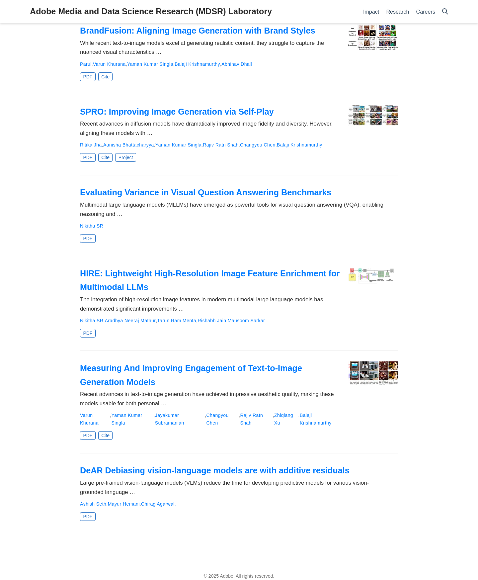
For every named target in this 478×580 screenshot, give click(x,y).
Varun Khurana (109, 64)
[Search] (445, 12)
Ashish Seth (93, 504)
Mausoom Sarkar (246, 320)
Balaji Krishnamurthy (197, 64)
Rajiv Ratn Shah (220, 144)
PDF (87, 76)
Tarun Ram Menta (177, 320)
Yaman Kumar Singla (150, 64)
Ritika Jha (91, 144)
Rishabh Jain (212, 320)
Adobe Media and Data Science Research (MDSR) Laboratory (151, 11)
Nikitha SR (91, 226)
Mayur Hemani (124, 504)
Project (126, 157)
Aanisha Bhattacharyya (128, 144)
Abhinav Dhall (236, 64)
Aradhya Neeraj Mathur (130, 320)
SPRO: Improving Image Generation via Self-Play (177, 111)
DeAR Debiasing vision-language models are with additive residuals (215, 470)
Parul (86, 64)
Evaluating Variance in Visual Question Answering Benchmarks (205, 192)
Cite (105, 76)
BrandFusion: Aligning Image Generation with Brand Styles (197, 30)
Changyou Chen (258, 144)
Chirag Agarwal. (158, 504)
